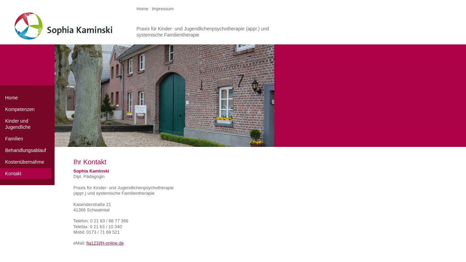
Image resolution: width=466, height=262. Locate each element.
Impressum (163, 8)
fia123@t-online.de (104, 243)
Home (142, 8)
